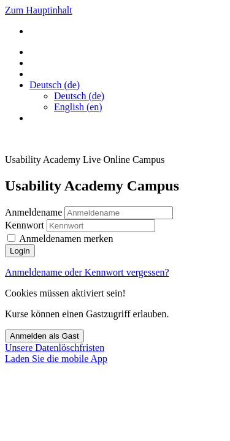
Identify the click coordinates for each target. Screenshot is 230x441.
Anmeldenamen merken (66, 238)
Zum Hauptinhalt (38, 10)
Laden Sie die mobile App (56, 358)
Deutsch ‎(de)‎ (79, 96)
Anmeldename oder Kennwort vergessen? (87, 272)
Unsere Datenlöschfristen (54, 347)
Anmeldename (34, 212)
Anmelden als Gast (44, 336)
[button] (54, 85)
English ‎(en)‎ (78, 107)
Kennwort (24, 225)
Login (20, 250)
